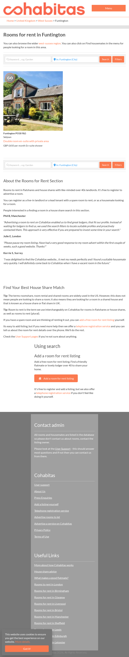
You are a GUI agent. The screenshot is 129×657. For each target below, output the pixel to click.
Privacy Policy (42, 530)
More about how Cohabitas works (54, 565)
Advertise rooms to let (47, 517)
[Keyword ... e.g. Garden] (28, 59)
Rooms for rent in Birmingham (51, 590)
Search (107, 59)
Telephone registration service (51, 510)
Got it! (27, 648)
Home (10, 20)
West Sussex (45, 20)
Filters (118, 59)
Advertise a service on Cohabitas (53, 523)
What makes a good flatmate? (51, 577)
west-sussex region (50, 43)
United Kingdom (25, 20)
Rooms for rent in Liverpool (50, 603)
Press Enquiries (43, 497)
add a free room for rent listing (96, 319)
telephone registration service (93, 326)
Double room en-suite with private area (26, 141)
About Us (39, 491)
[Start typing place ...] (75, 59)
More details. (22, 641)
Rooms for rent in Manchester (51, 616)
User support (42, 484)
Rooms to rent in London (48, 584)
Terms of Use (41, 536)
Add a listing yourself (46, 504)
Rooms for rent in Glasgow (49, 597)
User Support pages (26, 336)
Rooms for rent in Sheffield (49, 623)
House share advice (45, 571)
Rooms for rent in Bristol (48, 610)
